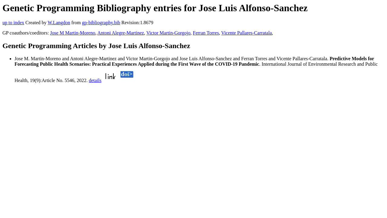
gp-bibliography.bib (101, 22)
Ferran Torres (206, 32)
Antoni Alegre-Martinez (120, 32)
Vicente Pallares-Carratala (246, 32)
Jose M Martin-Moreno (72, 32)
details (95, 80)
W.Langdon (58, 22)
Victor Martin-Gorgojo (168, 32)
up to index (13, 22)
